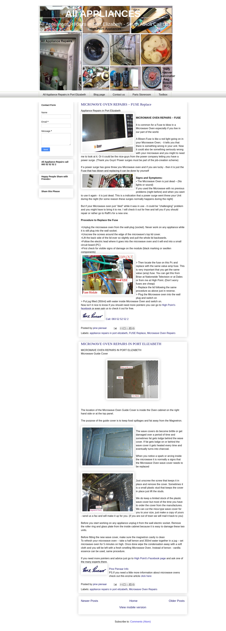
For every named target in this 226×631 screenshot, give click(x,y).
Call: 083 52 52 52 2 (117, 319)
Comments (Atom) (140, 621)
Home (133, 600)
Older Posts (177, 600)
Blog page (99, 94)
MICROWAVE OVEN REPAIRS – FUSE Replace (116, 104)
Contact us (119, 94)
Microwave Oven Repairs (161, 333)
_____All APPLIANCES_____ (103, 13)
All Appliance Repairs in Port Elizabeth (64, 94)
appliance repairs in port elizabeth (109, 333)
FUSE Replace (137, 333)
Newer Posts (89, 600)
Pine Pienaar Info (118, 569)
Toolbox (163, 94)
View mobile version (132, 607)
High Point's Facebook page (150, 558)
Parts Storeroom (142, 94)
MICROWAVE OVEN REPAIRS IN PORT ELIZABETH (121, 344)
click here (146, 576)
